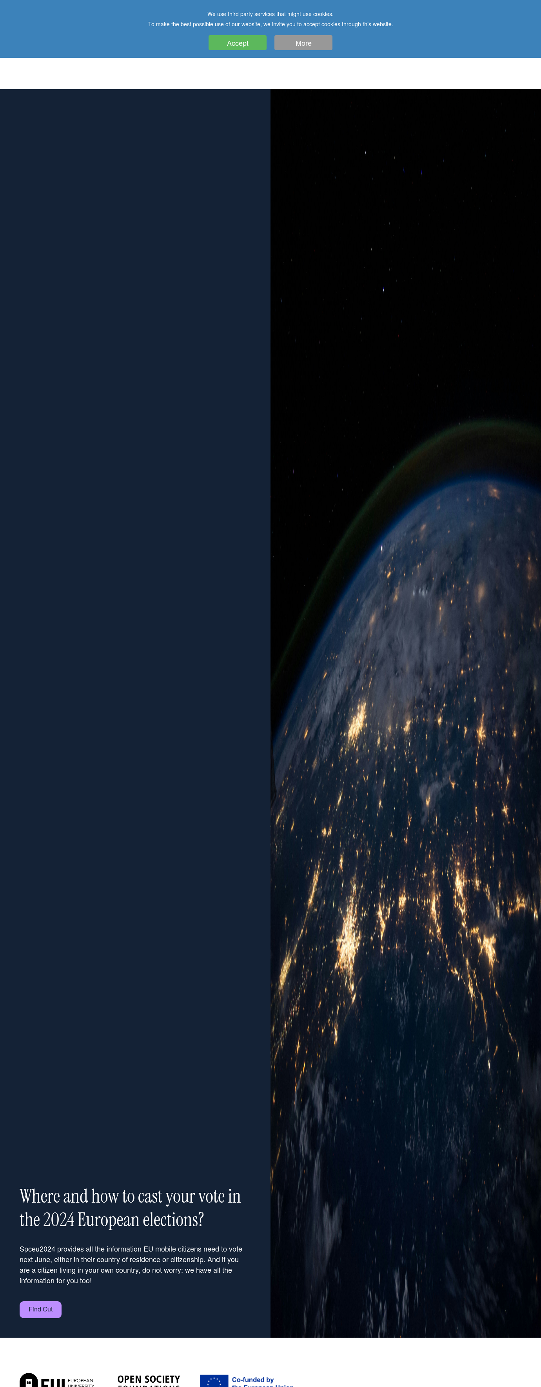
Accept (238, 43)
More (304, 43)
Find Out (41, 1308)
